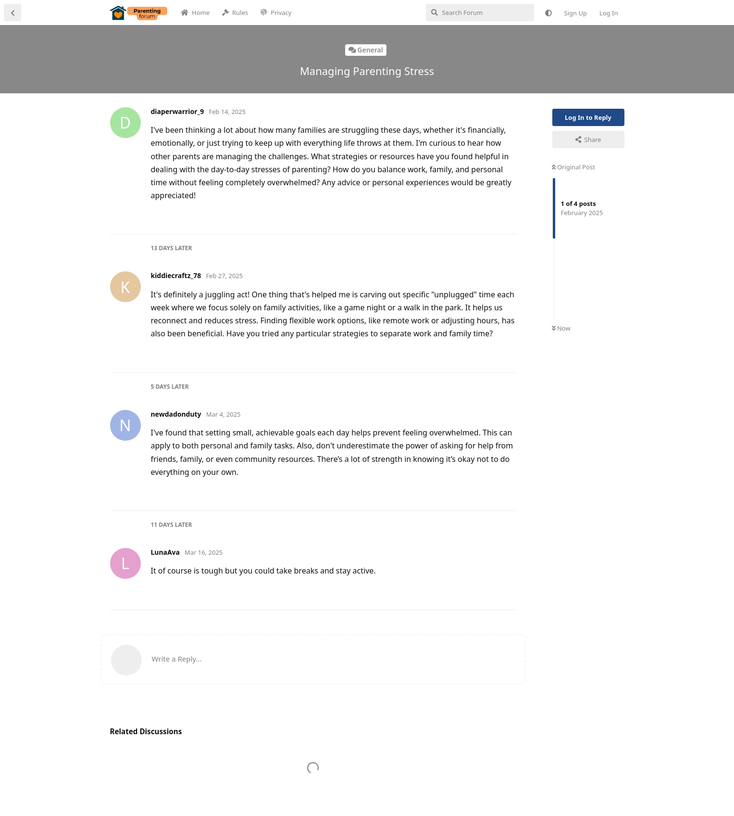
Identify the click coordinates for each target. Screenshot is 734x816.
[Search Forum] (480, 12)
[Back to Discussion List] (12, 12)
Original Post (573, 167)
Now (561, 328)
